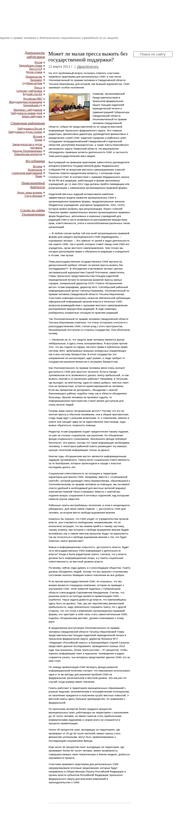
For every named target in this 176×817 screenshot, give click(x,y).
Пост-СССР (35, 68)
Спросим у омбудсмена (29, 90)
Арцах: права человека (29, 192)
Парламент (36, 79)
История (37, 136)
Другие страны (34, 71)
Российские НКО (32, 98)
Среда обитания (33, 195)
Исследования (35, 161)
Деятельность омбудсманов (35, 55)
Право (38, 176)
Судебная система (32, 83)
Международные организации (25, 101)
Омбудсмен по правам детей (26, 113)
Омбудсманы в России (29, 128)
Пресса (38, 87)
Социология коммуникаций (27, 172)
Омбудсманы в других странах (25, 131)
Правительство (34, 76)
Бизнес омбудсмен (32, 116)
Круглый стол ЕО (32, 93)
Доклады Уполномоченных (27, 150)
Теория (38, 139)
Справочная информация (28, 123)
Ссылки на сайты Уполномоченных (32, 212)
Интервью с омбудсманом (28, 109)
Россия (38, 62)
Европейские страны (30, 65)
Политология (35, 169)
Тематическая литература (28, 154)
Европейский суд (32, 105)
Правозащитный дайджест (33, 185)
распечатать (89, 67)
